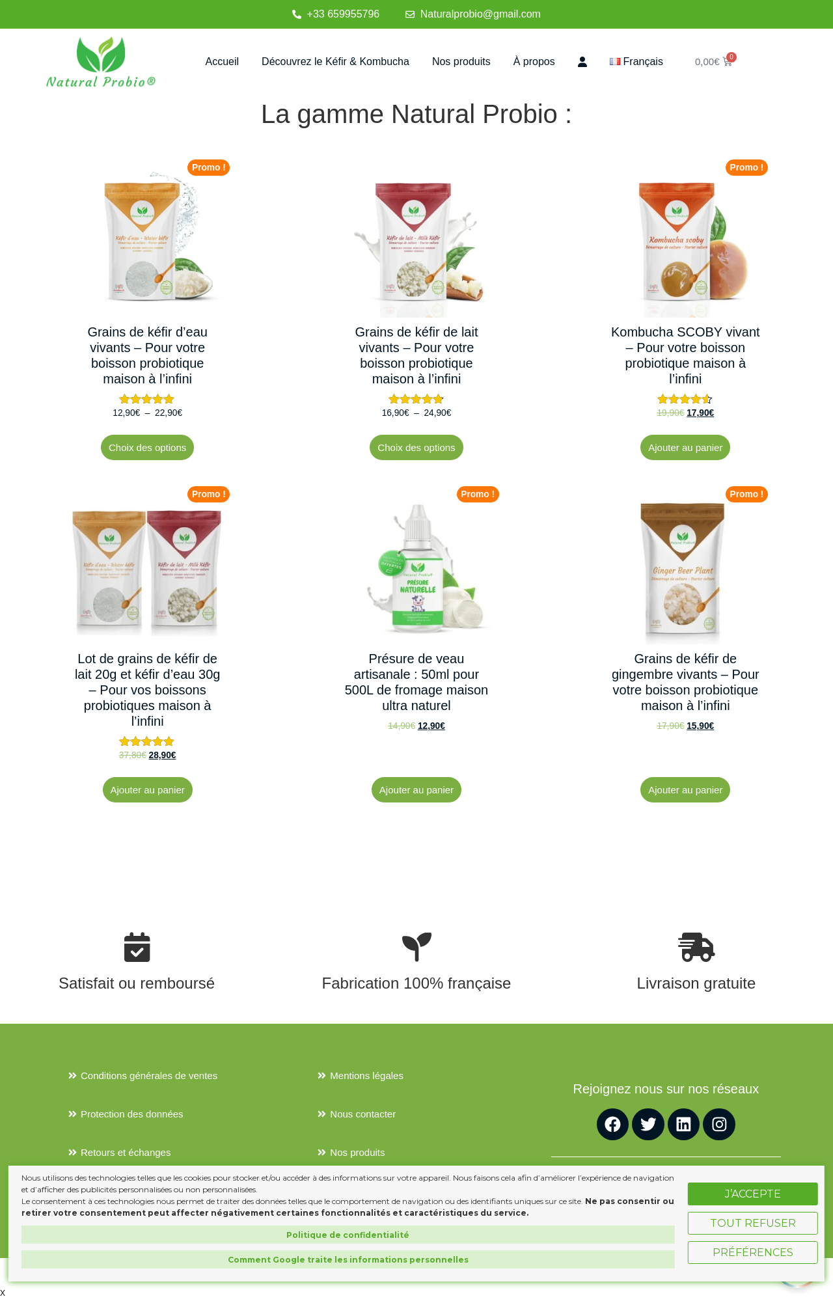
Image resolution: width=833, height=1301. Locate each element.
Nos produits (461, 61)
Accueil (222, 61)
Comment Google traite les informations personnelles (348, 1260)
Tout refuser (753, 1223)
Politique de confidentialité (347, 1235)
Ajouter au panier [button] (685, 447)
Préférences (753, 1252)
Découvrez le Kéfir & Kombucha (335, 61)
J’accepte (753, 1194)
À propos (534, 61)
